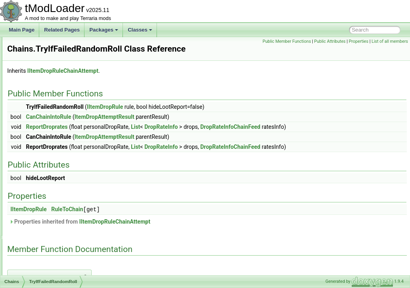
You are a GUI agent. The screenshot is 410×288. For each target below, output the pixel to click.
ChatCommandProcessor (53, 230)
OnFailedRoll (46, 186)
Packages (103, 30)
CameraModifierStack (49, 63)
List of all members (390, 41)
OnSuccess (45, 195)
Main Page (21, 30)
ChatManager (41, 265)
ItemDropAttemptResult (204, 128)
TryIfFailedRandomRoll (57, 160)
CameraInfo (39, 54)
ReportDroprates (147, 138)
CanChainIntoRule (148, 128)
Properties (358, 41)
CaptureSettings (43, 107)
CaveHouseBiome (45, 116)
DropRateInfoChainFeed (330, 138)
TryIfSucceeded (49, 169)
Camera (35, 45)
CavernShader (41, 125)
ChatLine (36, 257)
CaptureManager (44, 98)
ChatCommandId (44, 221)
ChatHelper (38, 239)
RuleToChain (167, 220)
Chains (33, 142)
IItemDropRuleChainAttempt (163, 82)
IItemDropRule (205, 118)
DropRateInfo (261, 138)
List (235, 138)
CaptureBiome (41, 81)
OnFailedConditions (54, 177)
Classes (140, 30)
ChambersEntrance (47, 204)
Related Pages (62, 30)
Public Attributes (330, 41)
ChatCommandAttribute (51, 213)
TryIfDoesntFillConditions (59, 151)
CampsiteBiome (43, 72)
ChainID (35, 133)
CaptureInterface (44, 89)
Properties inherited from (179, 232)
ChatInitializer (41, 248)
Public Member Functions (287, 41)
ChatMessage (41, 274)
